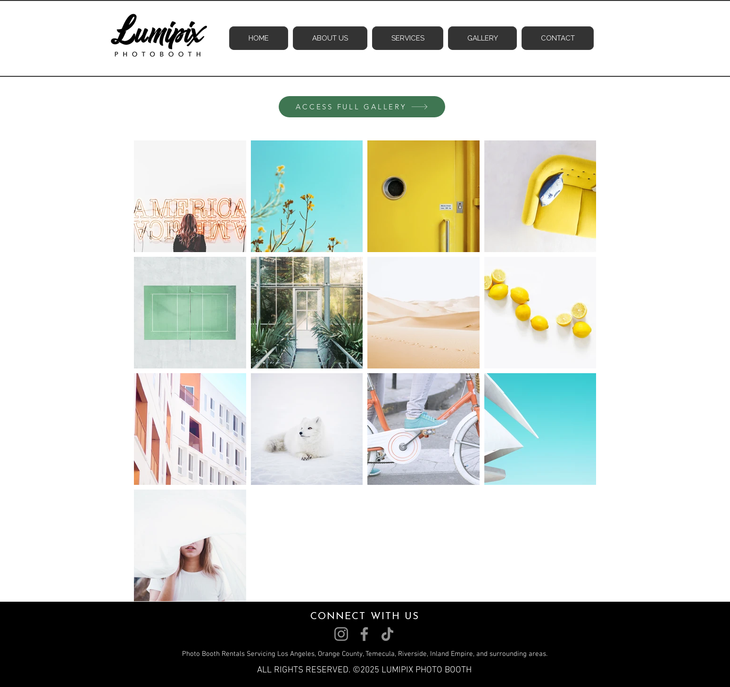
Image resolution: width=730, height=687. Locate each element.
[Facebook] (364, 634)
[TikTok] (387, 634)
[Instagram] (341, 634)
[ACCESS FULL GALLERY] (362, 106)
